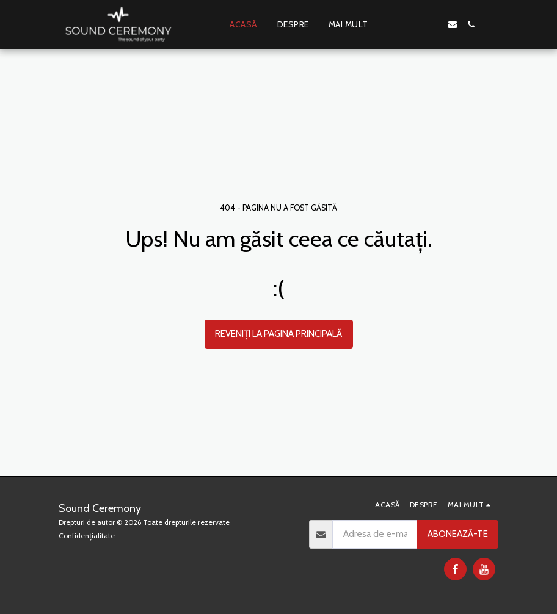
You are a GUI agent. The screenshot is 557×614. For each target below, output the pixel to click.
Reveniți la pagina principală (278, 333)
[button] (415, 24)
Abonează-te (458, 534)
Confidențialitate (87, 535)
